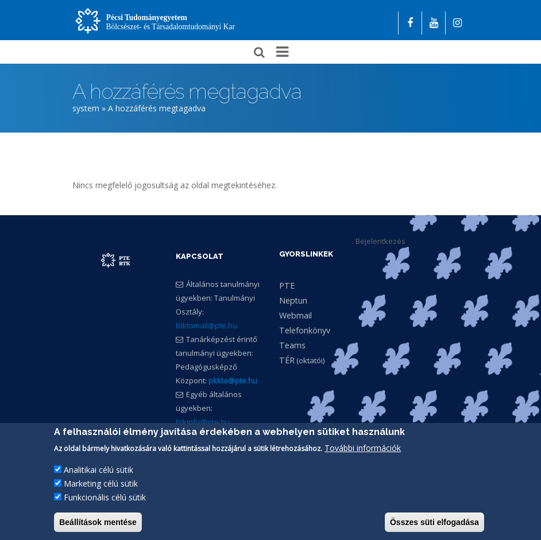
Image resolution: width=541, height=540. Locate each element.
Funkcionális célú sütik (105, 500)
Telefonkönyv (304, 330)
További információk (362, 451)
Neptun (293, 300)
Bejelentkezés (380, 241)
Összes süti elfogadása (434, 525)
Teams (292, 345)
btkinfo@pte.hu (203, 422)
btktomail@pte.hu (206, 326)
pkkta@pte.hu (232, 381)
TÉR (287, 360)
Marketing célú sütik (101, 486)
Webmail (295, 315)
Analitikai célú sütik (98, 473)
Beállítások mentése (98, 525)
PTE (287, 285)
